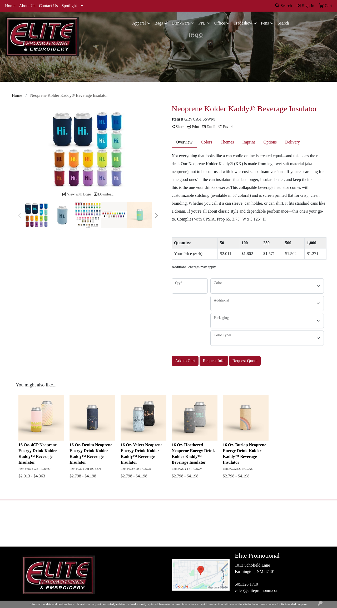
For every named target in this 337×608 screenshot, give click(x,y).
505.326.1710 (246, 584)
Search (283, 5)
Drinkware (181, 23)
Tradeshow (243, 23)
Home (10, 5)
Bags (159, 23)
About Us (27, 5)
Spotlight (69, 5)
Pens (265, 23)
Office (219, 23)
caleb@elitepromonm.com (257, 590)
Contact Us (48, 5)
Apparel (139, 23)
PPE (202, 23)
